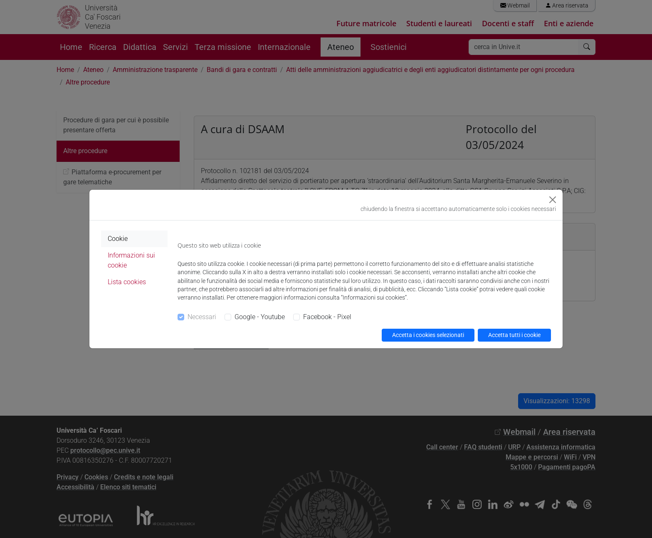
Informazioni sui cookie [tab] (131, 260)
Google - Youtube (260, 317)
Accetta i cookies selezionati (428, 335)
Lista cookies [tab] (127, 282)
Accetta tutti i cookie (514, 335)
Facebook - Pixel (327, 317)
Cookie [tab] (118, 239)
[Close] (552, 199)
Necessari (202, 317)
